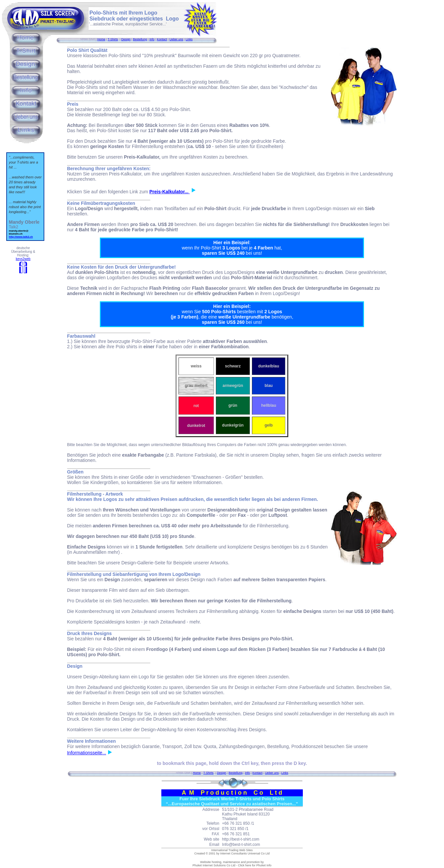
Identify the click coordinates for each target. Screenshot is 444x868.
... (107, 752)
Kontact (162, 39)
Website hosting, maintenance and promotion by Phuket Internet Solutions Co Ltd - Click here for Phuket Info (231, 863)
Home (101, 39)
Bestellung (140, 39)
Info (151, 39)
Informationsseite (84, 752)
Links (189, 39)
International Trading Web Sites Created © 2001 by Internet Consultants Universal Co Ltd (232, 852)
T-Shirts (113, 39)
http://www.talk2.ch (21, 236)
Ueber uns (176, 39)
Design (126, 39)
